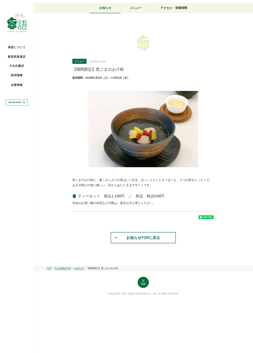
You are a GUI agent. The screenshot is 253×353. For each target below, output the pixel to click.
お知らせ (105, 53)
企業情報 (17, 85)
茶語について (17, 47)
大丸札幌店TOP (62, 316)
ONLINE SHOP (14, 102)
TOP (49, 316)
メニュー (136, 53)
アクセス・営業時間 (173, 53)
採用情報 (17, 75)
